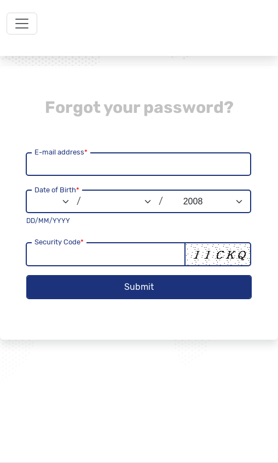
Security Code (59, 242)
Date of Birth (56, 190)
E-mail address (61, 152)
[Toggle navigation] (22, 24)
